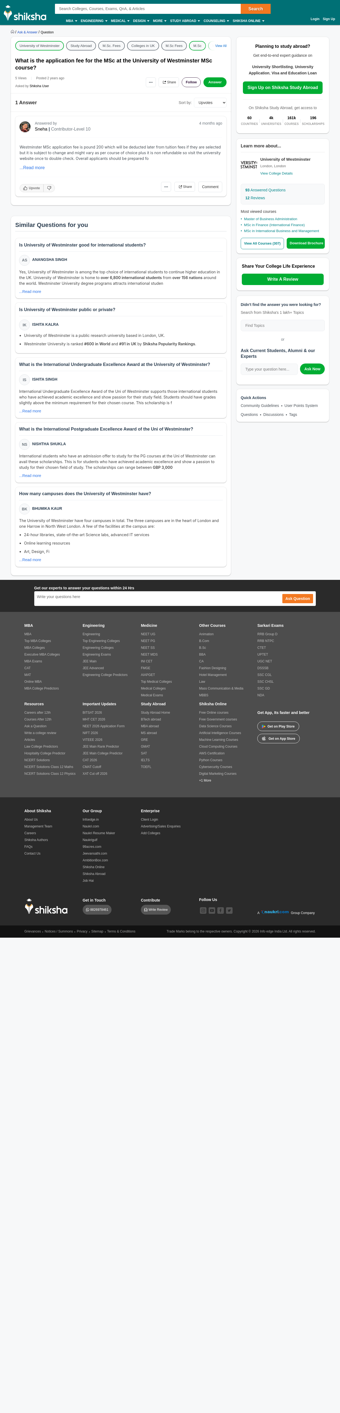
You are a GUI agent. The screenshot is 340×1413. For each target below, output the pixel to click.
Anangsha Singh (50, 260)
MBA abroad (150, 730)
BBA (202, 659)
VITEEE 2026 (93, 744)
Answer (215, 82)
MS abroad (149, 737)
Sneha (41, 129)
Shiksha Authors (36, 844)
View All (221, 46)
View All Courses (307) (263, 243)
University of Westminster (40, 46)
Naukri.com (91, 831)
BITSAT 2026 (92, 717)
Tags (293, 414)
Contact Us (32, 858)
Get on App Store (278, 742)
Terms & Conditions (121, 936)
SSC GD (263, 693)
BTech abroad (151, 724)
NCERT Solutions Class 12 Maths (48, 771)
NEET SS (148, 652)
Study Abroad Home (155, 717)
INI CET (147, 666)
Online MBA (33, 686)
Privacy (82, 936)
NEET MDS (149, 659)
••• (145, 82)
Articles (29, 744)
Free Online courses (213, 717)
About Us (31, 824)
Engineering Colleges (98, 652)
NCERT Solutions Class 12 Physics (50, 778)
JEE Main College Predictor (103, 758)
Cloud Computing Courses (218, 751)
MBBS (203, 699)
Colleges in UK (143, 46)
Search (255, 9)
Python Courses (210, 764)
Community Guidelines (260, 405)
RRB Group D (267, 638)
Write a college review (40, 737)
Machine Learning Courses (218, 744)
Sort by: (185, 102)
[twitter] (229, 915)
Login (315, 19)
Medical (120, 21)
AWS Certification (212, 758)
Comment (210, 187)
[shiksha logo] (47, 910)
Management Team (38, 831)
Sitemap (97, 936)
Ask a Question (35, 730)
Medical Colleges (153, 693)
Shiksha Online (248, 21)
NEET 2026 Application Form (104, 730)
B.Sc (202, 652)
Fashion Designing (212, 672)
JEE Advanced (93, 672)
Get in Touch (94, 904)
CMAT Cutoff (92, 771)
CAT (27, 672)
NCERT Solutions (37, 764)
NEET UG (148, 638)
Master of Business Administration (270, 219)
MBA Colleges (34, 652)
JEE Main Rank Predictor (101, 751)
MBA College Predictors (41, 693)
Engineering (94, 21)
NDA (260, 699)
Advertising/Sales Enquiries (161, 831)
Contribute (150, 904)
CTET (261, 652)
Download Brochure (307, 243)
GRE (144, 744)
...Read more (32, 167)
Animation (206, 638)
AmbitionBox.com (95, 865)
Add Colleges (150, 837)
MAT (27, 679)
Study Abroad (184, 21)
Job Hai (88, 885)
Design (141, 21)
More (159, 21)
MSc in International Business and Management (281, 231)
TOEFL (146, 771)
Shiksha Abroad (94, 878)
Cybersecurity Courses (215, 771)
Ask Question (297, 603)
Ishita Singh (45, 381)
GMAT (145, 751)
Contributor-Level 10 (71, 129)
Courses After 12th (37, 724)
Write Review (158, 914)
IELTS (145, 764)
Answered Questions (265, 190)
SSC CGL (264, 679)
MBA (71, 21)
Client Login (149, 824)
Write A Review (282, 279)
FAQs (28, 851)
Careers (30, 837)
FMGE (145, 672)
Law (202, 686)
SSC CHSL (265, 686)
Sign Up (329, 19)
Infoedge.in (91, 824)
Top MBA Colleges (37, 645)
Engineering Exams (97, 659)
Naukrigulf (90, 844)
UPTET (262, 659)
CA (201, 666)
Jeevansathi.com (95, 858)
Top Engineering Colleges (101, 645)
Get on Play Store (278, 731)
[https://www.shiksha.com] (13, 32)
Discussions (273, 414)
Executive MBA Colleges (42, 659)
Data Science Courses (215, 730)
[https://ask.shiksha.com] (28, 32)
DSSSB (262, 672)
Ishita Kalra (46, 325)
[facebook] (220, 915)
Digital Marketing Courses (217, 778)
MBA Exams (33, 666)
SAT (144, 758)
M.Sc (197, 46)
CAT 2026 (90, 764)
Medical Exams (152, 699)
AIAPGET (148, 679)
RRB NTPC (265, 645)
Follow (190, 82)
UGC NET (264, 666)
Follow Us (208, 904)
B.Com (204, 645)
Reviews (255, 198)
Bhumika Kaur (48, 512)
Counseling (215, 21)
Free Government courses (218, 724)
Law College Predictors (41, 751)
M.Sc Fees (174, 46)
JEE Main (90, 666)
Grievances (32, 936)
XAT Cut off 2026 (95, 778)
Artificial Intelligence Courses (220, 737)
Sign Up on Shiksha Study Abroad (283, 87)
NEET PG (148, 645)
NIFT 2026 (90, 737)
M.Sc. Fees (111, 46)
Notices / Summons (59, 936)
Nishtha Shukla (49, 447)
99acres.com (92, 851)
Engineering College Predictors (105, 679)
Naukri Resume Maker (99, 837)
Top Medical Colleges (156, 686)
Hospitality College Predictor (45, 758)
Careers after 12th (37, 717)
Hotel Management (213, 679)
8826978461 (99, 914)
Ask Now (312, 369)
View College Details (276, 173)
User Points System (301, 405)
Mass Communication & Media (221, 693)
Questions (249, 414)
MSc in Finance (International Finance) (274, 225)
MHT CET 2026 (94, 724)
